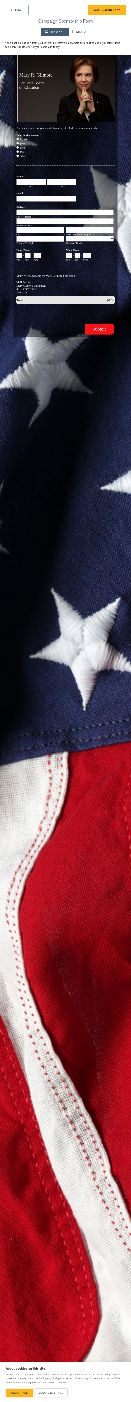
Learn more (61, 1382)
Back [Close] (17, 10)
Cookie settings (51, 1392)
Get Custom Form (107, 10)
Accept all (19, 1392)
